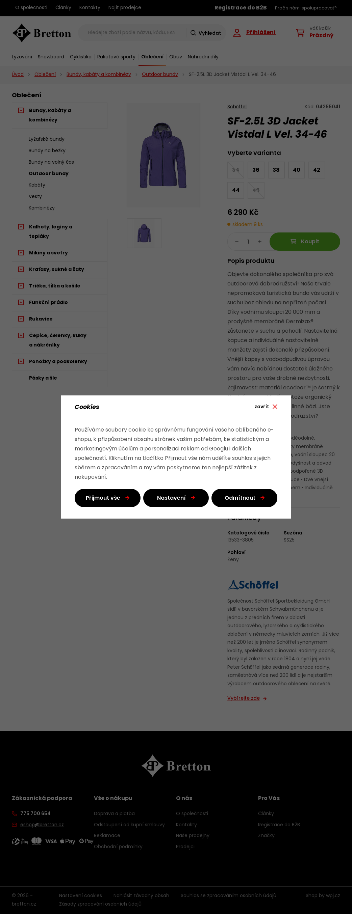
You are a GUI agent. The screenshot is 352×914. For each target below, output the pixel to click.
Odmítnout (240, 498)
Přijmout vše (103, 498)
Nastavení (171, 498)
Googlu (218, 449)
